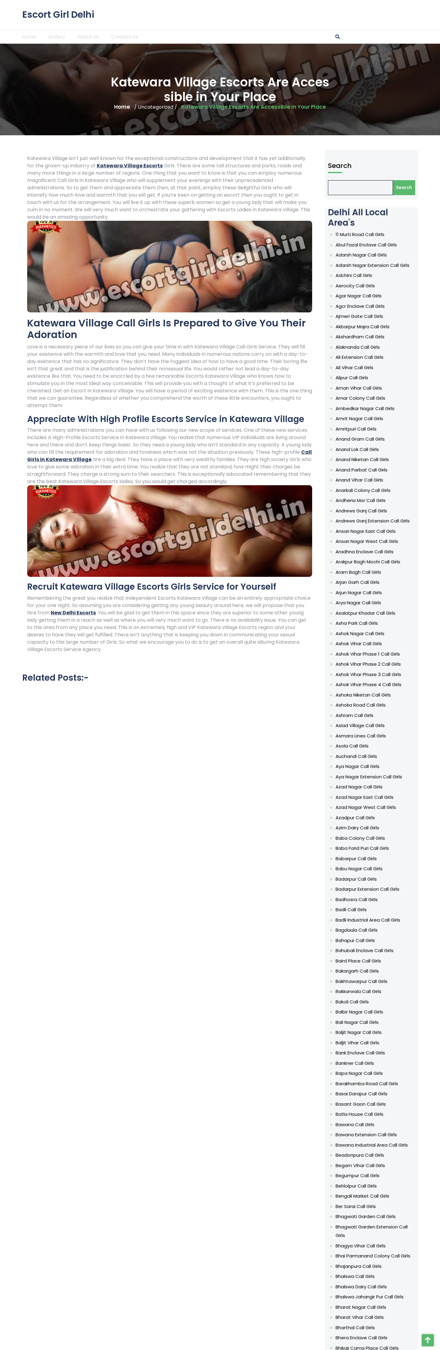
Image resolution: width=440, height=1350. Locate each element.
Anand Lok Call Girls (399, 449)
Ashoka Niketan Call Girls (405, 695)
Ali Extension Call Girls (401, 357)
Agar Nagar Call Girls (400, 296)
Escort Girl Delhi (58, 14)
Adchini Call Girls (395, 275)
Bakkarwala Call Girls (400, 991)
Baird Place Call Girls (400, 961)
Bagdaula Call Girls (398, 930)
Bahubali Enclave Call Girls (406, 950)
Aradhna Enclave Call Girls (406, 551)
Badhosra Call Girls (398, 899)
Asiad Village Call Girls (402, 725)
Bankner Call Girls (396, 1063)
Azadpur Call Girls (397, 817)
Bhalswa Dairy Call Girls (403, 1286)
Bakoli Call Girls (394, 1002)
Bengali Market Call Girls (404, 1196)
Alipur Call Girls (393, 377)
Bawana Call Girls (396, 1124)
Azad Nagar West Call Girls (407, 807)
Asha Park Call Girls (398, 623)
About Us (88, 36)
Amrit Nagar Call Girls (401, 418)
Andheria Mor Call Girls (402, 500)
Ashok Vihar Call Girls (400, 643)
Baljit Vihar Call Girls (399, 1042)
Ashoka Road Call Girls (402, 705)
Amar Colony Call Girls (402, 398)
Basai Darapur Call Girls (403, 1093)
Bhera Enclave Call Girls (403, 1337)
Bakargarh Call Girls (399, 971)
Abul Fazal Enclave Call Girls (408, 245)
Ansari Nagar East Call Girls (407, 531)
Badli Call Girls (393, 909)
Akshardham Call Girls (401, 336)
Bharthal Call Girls (397, 1327)
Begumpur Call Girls (399, 1175)
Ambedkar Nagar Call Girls (406, 408)
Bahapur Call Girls (397, 940)
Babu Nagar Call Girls (400, 868)
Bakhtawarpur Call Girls (403, 981)
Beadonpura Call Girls (401, 1155)
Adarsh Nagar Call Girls (403, 255)
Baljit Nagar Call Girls (400, 1032)
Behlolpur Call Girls (398, 1186)
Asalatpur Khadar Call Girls (407, 613)
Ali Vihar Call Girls (396, 367)
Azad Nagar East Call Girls (406, 797)
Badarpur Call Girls (398, 879)
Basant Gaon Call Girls (402, 1104)
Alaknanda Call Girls (399, 347)
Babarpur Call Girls (398, 858)
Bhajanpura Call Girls (400, 1266)
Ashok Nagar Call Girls (401, 633)
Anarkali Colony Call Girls (404, 490)
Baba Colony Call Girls (402, 838)
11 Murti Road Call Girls (401, 234)
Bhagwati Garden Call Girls (407, 1216)
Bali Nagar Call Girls (398, 1022)
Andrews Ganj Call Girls (403, 511)
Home (29, 36)
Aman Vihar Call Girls (400, 388)
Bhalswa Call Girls (397, 1276)
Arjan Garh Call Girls (399, 582)
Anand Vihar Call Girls (401, 480)
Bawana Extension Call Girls (408, 1134)
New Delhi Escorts (73, 612)
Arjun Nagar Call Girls (400, 592)
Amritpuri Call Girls (397, 429)
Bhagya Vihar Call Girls (402, 1246)
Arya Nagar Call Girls (400, 602)
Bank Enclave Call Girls (402, 1053)
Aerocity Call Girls (397, 285)
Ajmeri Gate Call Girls (401, 316)
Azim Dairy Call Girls (399, 827)
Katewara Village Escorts (130, 165)
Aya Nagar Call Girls (399, 766)
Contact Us (124, 36)
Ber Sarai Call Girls (397, 1206)
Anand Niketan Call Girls (404, 459)
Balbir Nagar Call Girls (401, 1012)
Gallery (56, 36)
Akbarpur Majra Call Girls (404, 326)
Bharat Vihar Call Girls (401, 1317)
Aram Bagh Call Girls (400, 572)
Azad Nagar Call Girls (400, 787)
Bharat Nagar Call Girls (402, 1307)
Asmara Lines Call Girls (402, 736)
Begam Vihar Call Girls (402, 1165)
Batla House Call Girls (401, 1114)
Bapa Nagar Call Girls (401, 1073)
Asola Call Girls (393, 746)
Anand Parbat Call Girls (403, 470)
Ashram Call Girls (396, 715)
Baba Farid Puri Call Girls (404, 848)
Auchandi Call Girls (398, 756)
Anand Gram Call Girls (402, 439)
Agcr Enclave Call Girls (402, 306)
